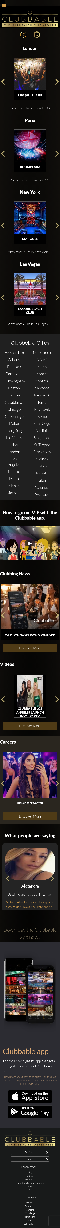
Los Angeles (14, 462)
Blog (30, 1172)
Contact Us (30, 1206)
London (30, 48)
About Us (30, 1202)
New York (30, 192)
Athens (14, 359)
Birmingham (15, 381)
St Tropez (42, 444)
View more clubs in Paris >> (30, 180)
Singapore (42, 437)
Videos (7, 664)
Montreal (42, 381)
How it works (30, 1179)
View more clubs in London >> (30, 108)
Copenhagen (15, 416)
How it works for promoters (30, 1183)
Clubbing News (15, 573)
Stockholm (42, 451)
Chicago (14, 409)
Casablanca (14, 402)
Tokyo (42, 466)
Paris (30, 120)
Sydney (42, 459)
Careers (8, 742)
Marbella (14, 492)
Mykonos (41, 388)
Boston (14, 388)
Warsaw (42, 494)
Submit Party (30, 1223)
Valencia (42, 487)
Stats (30, 1220)
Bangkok (14, 366)
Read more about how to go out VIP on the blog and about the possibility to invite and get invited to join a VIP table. (30, 1080)
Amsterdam (14, 352)
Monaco (42, 373)
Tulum (42, 480)
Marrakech (42, 352)
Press (30, 1186)
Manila (14, 485)
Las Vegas (30, 264)
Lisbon (14, 444)
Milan (42, 366)
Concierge (30, 1213)
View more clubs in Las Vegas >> (30, 324)
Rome (42, 416)
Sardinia (42, 430)
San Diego (42, 423)
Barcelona (14, 373)
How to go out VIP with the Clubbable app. (30, 515)
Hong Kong (14, 430)
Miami (42, 359)
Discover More (30, 648)
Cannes (14, 395)
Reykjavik (42, 409)
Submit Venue (30, 1216)
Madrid (14, 471)
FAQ (30, 1190)
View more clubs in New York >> (30, 252)
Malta (14, 478)
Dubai (14, 423)
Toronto (41, 473)
